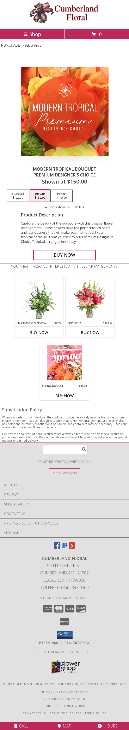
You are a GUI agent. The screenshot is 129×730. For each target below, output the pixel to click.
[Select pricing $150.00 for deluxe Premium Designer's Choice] (40, 196)
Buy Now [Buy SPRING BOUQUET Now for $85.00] (64, 395)
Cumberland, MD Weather (64, 699)
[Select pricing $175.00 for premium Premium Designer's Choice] (61, 196)
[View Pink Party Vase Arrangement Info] (90, 299)
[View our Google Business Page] (64, 547)
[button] (65, 635)
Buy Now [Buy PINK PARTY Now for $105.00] (90, 332)
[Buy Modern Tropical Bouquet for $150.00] (64, 255)
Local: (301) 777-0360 (64, 580)
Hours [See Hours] (108, 726)
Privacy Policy (35, 713)
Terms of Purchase (65, 713)
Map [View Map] (64, 726)
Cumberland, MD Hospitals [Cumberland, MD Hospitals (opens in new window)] (80, 684)
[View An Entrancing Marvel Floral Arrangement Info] (39, 299)
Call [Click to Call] (21, 726)
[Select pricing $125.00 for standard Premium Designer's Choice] (18, 196)
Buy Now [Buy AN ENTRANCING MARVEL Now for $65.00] (39, 332)
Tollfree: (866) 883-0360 (65, 587)
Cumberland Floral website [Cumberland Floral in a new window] (64, 652)
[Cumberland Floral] (64, 23)
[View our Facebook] (57, 547)
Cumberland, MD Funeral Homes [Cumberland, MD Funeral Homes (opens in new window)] (28, 684)
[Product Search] (65, 449)
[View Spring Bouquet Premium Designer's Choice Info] (64, 362)
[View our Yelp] (72, 547)
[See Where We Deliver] (64, 473)
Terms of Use (95, 713)
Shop (32, 34)
